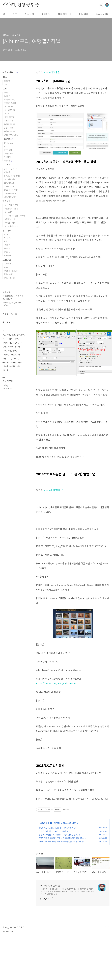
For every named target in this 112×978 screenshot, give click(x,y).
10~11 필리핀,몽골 (11, 205)
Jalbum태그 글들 (51, 72)
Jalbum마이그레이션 (52, 490)
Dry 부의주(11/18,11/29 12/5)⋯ (13, 304)
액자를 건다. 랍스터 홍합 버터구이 (52, 831)
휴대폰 (12, 366)
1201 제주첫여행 (10, 196)
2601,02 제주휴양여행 (12, 175)
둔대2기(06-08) (9, 124)
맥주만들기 (8, 150)
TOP (107, 928)
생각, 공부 (7, 230)
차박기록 (7, 172)
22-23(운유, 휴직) (10, 103)
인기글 (14, 313)
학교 (20, 362)
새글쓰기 (29, 14)
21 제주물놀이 (9, 186)
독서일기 (7, 96)
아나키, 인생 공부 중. (21, 5)
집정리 (5, 370)
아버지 (15, 358)
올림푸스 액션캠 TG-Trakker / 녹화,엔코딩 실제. (58, 834)
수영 (4, 346)
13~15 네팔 (8, 212)
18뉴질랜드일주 (9, 222)
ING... (5, 76)
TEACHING (8, 263)
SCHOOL (7, 259)
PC (4, 334)
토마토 (5, 342)
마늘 (4, 358)
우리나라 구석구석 (10, 168)
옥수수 (16, 338)
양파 (14, 350)
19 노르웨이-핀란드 (11, 226)
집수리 (17, 346)
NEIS (6, 267)
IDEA (6, 234)
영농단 (5, 366)
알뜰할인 (7, 80)
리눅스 (10, 346)
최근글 (6, 313)
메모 (5, 84)
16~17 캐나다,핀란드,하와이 (14, 215)
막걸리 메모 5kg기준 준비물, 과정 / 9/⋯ (13, 297)
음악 (5, 241)
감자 (9, 358)
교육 (18, 366)
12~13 (6, 113)
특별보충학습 (8, 274)
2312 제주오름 (9, 179)
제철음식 (7, 252)
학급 (9, 350)
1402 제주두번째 (10, 193)
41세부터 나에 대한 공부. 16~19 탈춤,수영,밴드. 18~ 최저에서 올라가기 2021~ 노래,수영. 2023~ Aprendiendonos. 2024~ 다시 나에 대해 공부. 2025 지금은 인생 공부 (67, 891)
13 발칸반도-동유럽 (11, 208)
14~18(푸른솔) (53, 822)
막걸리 (13, 354)
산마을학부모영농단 (11, 134)
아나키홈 (83, 14)
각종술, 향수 (8, 153)
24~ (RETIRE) (9, 99)
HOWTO (8, 139)
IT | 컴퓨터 (8, 157)
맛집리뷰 (7, 248)
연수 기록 (7, 238)
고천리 (10, 338)
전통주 (6, 146)
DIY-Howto (8, 143)
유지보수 (20, 334)
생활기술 (8, 160)
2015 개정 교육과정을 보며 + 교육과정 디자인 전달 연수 (61, 838)
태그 (15, 14)
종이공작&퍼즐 (9, 277)
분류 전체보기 (10, 72)
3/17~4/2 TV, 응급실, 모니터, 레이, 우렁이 (56, 827)
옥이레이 (6, 362)
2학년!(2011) (9, 117)
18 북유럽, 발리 (9, 219)
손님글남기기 (102, 14)
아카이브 (45, 14)
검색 (101, 5)
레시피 (13, 362)
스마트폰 (6, 354)
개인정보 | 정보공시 (11, 270)
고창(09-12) (8, 120)
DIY (4, 338)
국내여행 (7, 164)
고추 (4, 350)
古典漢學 (7, 255)
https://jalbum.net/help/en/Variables (56, 683)
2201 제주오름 (9, 182)
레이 (20, 354)
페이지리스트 (65, 14)
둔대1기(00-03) (9, 131)
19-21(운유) (8, 106)
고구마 (15, 342)
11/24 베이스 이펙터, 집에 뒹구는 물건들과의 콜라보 (60, 841)
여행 (8, 334)
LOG (41, 822)
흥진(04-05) (8, 127)
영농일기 (7, 92)
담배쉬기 (7, 245)
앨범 (13, 334)
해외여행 (7, 201)
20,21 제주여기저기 (11, 189)
